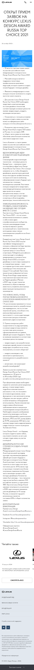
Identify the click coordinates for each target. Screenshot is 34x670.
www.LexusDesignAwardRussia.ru (20, 511)
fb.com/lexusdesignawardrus (20, 515)
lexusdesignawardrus (19, 518)
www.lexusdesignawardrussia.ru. (21, 124)
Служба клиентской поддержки (11, 621)
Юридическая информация (10, 655)
